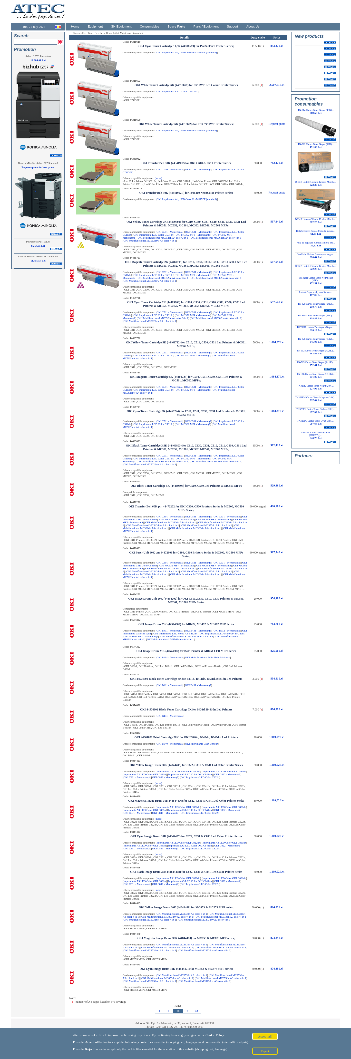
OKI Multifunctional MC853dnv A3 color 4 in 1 (167, 916)
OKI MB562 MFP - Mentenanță (141, 636)
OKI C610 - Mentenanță (169, 169)
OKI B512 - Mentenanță (227, 630)
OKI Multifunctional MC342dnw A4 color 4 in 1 (153, 525)
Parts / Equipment (205, 26)
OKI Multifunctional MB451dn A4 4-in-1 (207, 657)
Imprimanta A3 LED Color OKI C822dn (178, 771)
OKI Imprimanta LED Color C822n (200, 777)
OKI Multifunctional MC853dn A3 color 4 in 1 (181, 913)
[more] (158, 178)
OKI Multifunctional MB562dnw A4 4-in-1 (170, 639)
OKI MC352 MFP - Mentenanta (193, 234)
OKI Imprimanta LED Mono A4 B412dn (175, 633)
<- (168, 1011)
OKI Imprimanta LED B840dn (201, 743)
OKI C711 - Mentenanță (198, 169)
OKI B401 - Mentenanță (169, 657)
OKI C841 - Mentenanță (165, 777)
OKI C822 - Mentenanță (227, 774)
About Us (252, 26)
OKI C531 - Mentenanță (198, 231)
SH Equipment (121, 26)
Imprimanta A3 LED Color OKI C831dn (224, 771)
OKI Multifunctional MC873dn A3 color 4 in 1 (221, 916)
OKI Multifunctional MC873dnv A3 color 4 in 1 (204, 919)
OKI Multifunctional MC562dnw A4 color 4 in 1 (150, 240)
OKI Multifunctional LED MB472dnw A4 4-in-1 (186, 636)
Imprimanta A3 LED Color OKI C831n (145, 774)
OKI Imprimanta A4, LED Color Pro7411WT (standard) (186, 52)
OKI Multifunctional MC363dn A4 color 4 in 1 (195, 528)
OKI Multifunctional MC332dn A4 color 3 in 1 (170, 522)
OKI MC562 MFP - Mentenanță (193, 355)
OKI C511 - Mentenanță (169, 231)
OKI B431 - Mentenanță (198, 630)
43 (196, 1011)
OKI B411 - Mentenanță (169, 630)
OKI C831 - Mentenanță (137, 777)
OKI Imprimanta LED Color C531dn (153, 234)
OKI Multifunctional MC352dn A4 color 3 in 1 (163, 237)
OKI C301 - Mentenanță (169, 516)
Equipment (95, 26)
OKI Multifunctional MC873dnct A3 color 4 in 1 (150, 919)
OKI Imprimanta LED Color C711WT (177, 91)
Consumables (149, 26)
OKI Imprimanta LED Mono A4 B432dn (222, 633)
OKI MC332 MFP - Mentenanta (176, 519)
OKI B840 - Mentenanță (169, 743)
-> (187, 1011)
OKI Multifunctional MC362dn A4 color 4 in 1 (216, 237)
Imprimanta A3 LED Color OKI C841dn (190, 774)
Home (75, 26)
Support (232, 26)
